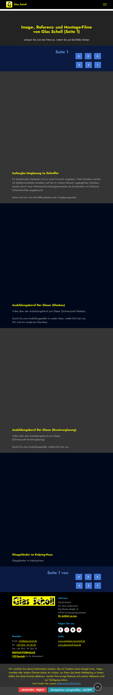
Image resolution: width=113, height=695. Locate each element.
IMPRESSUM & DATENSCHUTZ (69, 668)
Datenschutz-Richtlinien (69, 688)
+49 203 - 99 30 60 (26, 644)
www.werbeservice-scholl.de (71, 641)
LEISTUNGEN (42, 668)
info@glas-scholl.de (28, 641)
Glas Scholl (20, 4)
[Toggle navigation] (105, 4)
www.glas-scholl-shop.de (69, 644)
